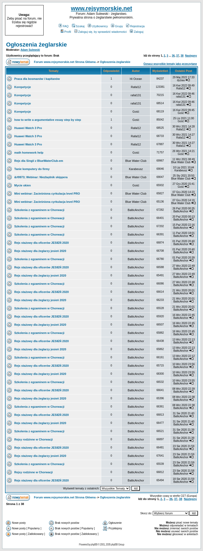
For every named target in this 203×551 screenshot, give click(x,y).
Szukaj (78, 26)
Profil (66, 31)
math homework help (28, 152)
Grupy (117, 26)
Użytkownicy (98, 26)
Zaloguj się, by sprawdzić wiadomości (100, 31)
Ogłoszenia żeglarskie (36, 44)
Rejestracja (135, 26)
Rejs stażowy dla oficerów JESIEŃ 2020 (41, 242)
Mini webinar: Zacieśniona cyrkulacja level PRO (47, 193)
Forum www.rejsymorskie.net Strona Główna (65, 61)
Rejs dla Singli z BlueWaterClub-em (38, 160)
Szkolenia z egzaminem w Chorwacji (39, 210)
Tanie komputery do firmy (32, 169)
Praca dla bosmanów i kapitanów (37, 78)
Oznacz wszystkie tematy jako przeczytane (170, 63)
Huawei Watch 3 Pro (28, 128)
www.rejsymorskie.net (101, 8)
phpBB (94, 544)
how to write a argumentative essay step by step (47, 119)
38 (182, 55)
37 (177, 55)
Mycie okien (22, 185)
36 (173, 55)
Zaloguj (136, 31)
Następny (191, 55)
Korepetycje (22, 87)
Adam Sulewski (30, 49)
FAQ (63, 26)
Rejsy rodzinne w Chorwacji (33, 439)
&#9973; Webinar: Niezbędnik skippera (41, 177)
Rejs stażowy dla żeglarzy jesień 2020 (40, 250)
